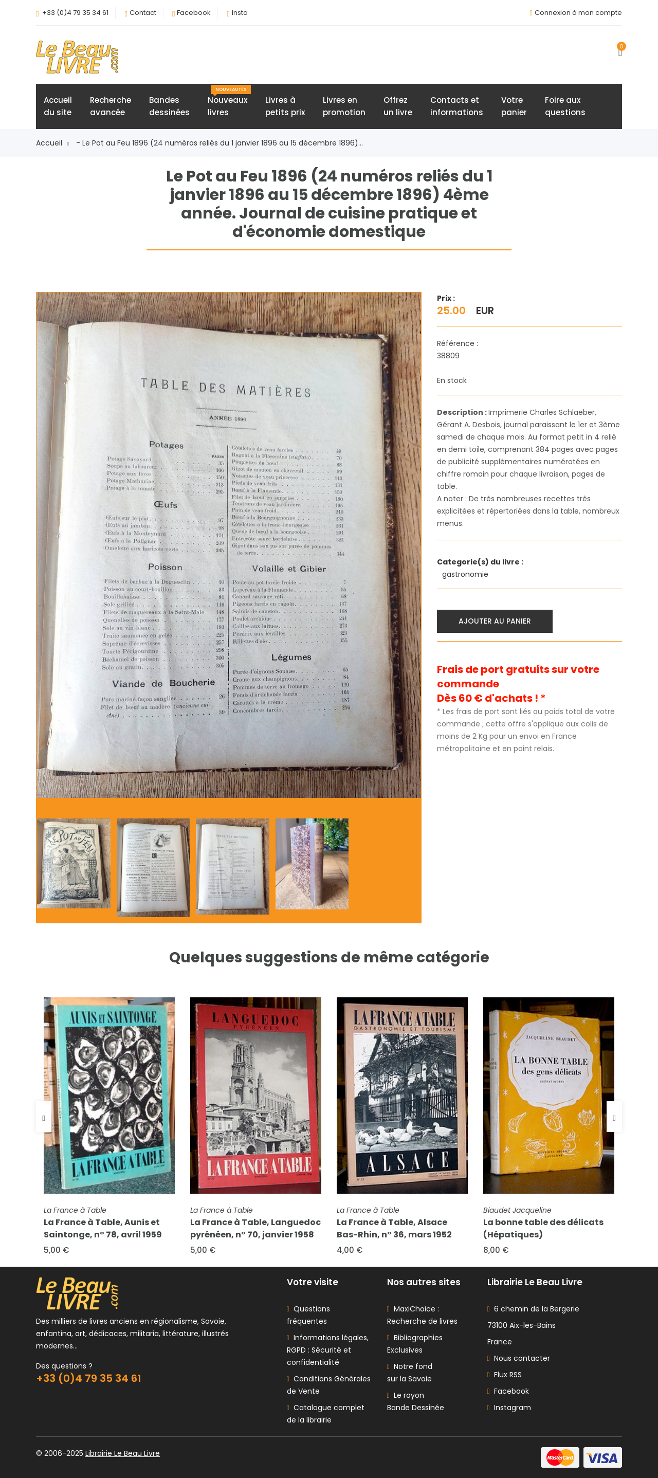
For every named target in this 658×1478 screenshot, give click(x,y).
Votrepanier (514, 106)
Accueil (52, 143)
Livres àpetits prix (285, 106)
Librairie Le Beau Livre (122, 1453)
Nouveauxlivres (229, 101)
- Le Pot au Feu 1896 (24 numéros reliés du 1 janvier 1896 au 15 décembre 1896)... (219, 143)
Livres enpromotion (344, 106)
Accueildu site (58, 106)
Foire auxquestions (565, 106)
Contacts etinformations (456, 106)
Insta (240, 12)
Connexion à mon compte (578, 12)
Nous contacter (518, 1358)
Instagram (509, 1407)
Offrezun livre (397, 106)
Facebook (194, 12)
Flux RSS (504, 1375)
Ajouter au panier (495, 621)
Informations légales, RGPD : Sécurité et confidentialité (328, 1350)
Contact (143, 12)
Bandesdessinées (169, 106)
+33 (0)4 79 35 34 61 (75, 12)
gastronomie (466, 574)
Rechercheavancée (110, 106)
